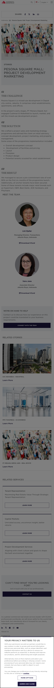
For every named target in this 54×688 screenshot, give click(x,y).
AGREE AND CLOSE (27, 684)
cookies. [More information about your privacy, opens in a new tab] (26, 673)
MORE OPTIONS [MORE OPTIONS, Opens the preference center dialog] (27, 678)
